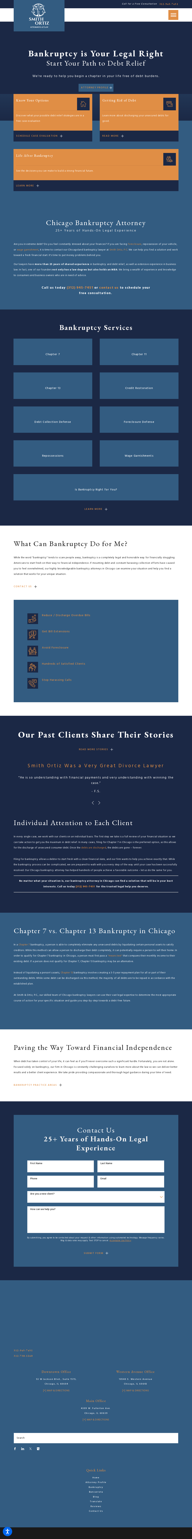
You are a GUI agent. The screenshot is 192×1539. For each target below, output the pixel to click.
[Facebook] (15, 1448)
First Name (36, 1163)
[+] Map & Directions (56, 1391)
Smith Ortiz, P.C (119, 250)
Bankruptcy (96, 1487)
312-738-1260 (23, 1355)
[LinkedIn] (22, 1448)
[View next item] (99, 803)
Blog (96, 1497)
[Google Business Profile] (38, 1448)
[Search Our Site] (174, 1438)
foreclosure (134, 244)
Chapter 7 (25, 945)
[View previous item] (93, 803)
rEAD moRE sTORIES (93, 749)
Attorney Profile (94, 88)
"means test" (115, 956)
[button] (7, 1531)
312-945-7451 (168, 4)
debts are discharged (93, 848)
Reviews (96, 1506)
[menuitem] (96, 1477)
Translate (96, 1501)
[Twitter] (30, 1448)
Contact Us (23, 587)
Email (103, 1178)
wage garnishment (28, 250)
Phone (33, 1178)
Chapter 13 (67, 973)
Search (21, 1438)
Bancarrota (96, 1492)
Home (96, 1477)
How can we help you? (43, 1209)
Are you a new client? (42, 1194)
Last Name (106, 1163)
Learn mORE (94, 509)
